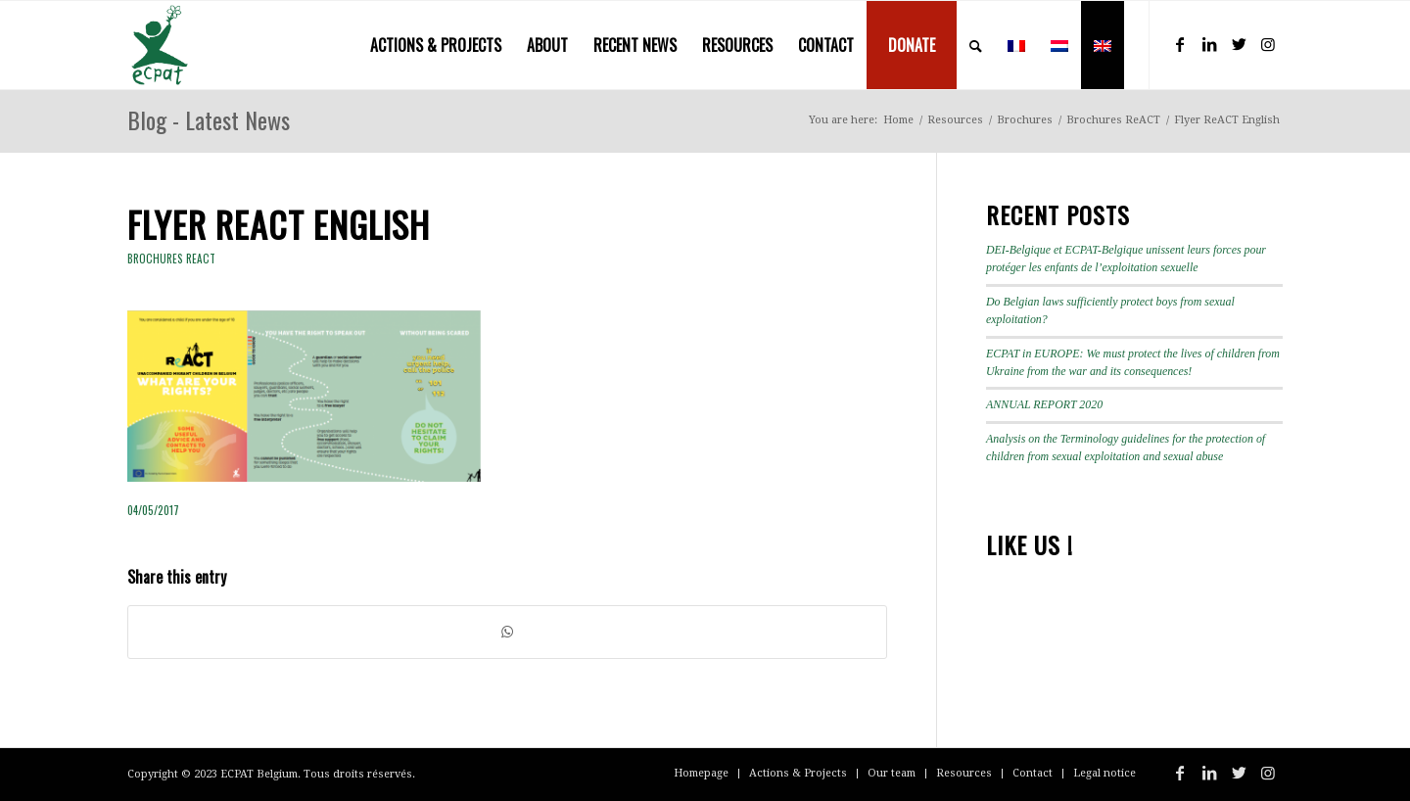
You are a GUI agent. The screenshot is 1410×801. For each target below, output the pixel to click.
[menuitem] (435, 45)
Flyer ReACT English (278, 224)
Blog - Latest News (208, 119)
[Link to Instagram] (1268, 44)
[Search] (976, 45)
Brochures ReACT (171, 258)
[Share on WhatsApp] (507, 632)
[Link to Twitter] (1238, 44)
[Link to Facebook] (1180, 44)
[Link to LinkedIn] (1209, 44)
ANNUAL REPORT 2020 (1044, 404)
